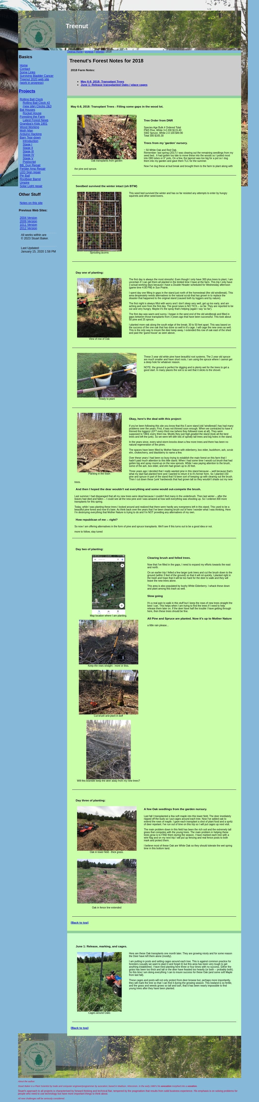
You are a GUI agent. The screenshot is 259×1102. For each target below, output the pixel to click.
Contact (25, 69)
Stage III (28, 151)
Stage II (28, 148)
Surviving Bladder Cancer (37, 76)
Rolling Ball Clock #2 (36, 103)
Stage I (27, 144)
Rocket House (32, 113)
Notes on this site (31, 203)
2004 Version (28, 218)
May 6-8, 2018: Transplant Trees (102, 81)
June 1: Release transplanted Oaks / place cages (114, 84)
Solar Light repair (31, 186)
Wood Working (29, 127)
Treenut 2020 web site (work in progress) (34, 81)
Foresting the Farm (32, 116)
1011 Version (28, 224)
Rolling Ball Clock (31, 99)
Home (24, 65)
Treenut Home (75, 51)
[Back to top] (79, 922)
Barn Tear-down (30, 137)
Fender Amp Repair (33, 168)
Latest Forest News (35, 120)
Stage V (28, 158)
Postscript (29, 162)
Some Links (27, 72)
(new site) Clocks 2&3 (37, 106)
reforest (99, 51)
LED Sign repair (30, 172)
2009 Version (28, 221)
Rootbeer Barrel (30, 179)
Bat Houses (27, 110)
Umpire (24, 182)
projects (89, 51)
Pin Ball (25, 175)
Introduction (30, 141)
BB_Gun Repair (30, 165)
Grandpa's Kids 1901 (34, 123)
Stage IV (28, 155)
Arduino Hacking (31, 134)
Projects (27, 91)
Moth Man (26, 130)
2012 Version (28, 228)
